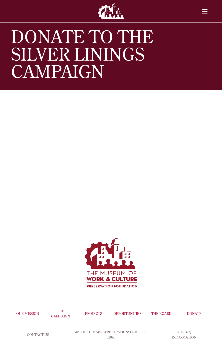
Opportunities (127, 313)
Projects (93, 313)
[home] (111, 11)
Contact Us (38, 334)
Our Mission (27, 313)
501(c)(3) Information (184, 334)
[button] (205, 11)
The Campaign (60, 313)
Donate (194, 313)
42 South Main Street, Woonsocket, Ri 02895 (111, 334)
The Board (161, 313)
